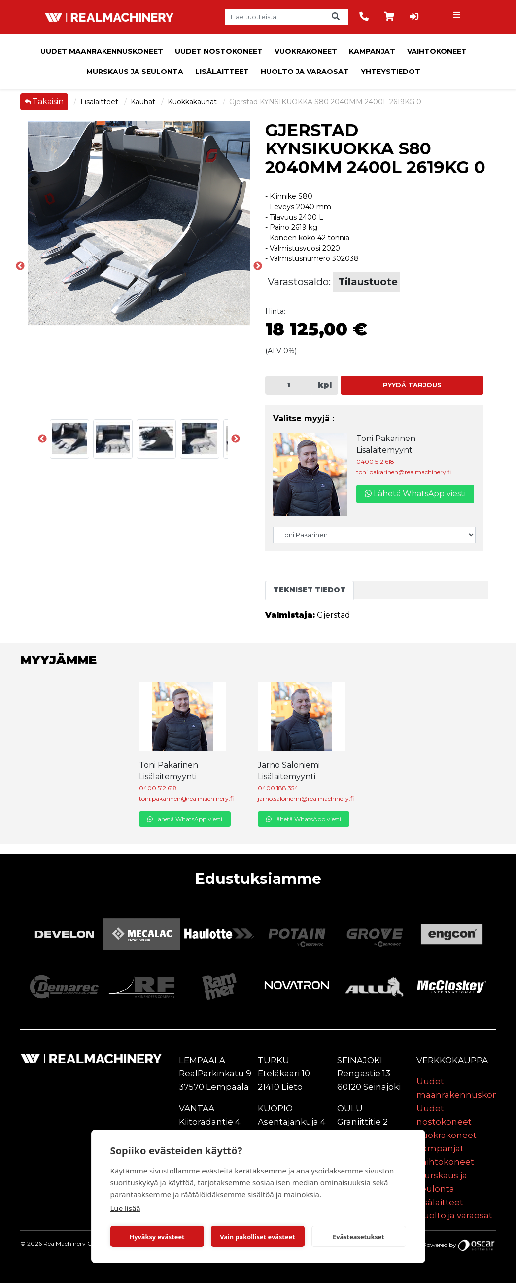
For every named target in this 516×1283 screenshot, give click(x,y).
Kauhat (144, 101)
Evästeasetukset (358, 1236)
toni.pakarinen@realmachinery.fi (403, 472)
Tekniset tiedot (309, 590)
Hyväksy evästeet (156, 1236)
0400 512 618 (375, 461)
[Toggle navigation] (457, 17)
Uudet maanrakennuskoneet (101, 51)
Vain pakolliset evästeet (257, 1236)
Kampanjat (372, 51)
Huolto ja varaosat (305, 71)
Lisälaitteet (222, 71)
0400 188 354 (278, 788)
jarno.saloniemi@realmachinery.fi (306, 798)
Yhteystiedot (390, 71)
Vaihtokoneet (437, 51)
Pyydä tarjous (412, 385)
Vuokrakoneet (306, 51)
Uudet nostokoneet (219, 51)
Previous (20, 266)
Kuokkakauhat (193, 101)
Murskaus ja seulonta (134, 71)
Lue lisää (125, 1208)
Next (236, 439)
